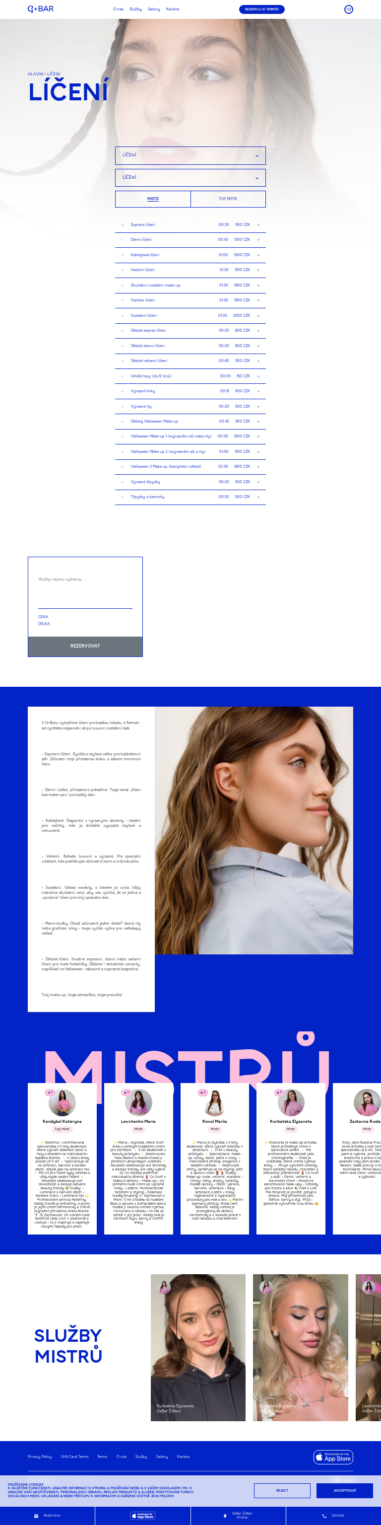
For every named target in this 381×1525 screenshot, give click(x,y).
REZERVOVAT (85, 646)
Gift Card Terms (75, 1456)
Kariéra (172, 9)
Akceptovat (345, 1490)
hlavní (35, 74)
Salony (154, 9)
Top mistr (228, 199)
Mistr (153, 199)
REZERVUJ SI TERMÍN (262, 9)
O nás (118, 9)
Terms (102, 1456)
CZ (349, 9)
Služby (135, 9)
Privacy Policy (40, 1456)
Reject (282, 1490)
